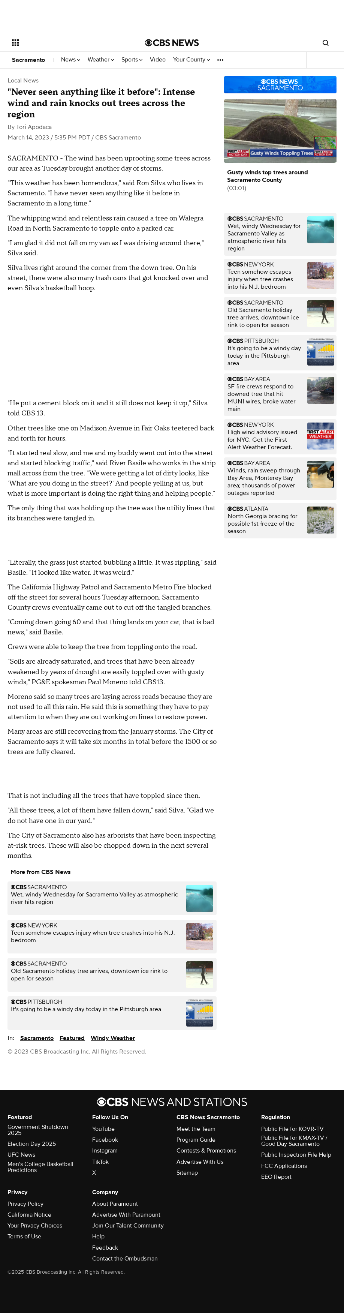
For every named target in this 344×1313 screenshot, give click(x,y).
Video (158, 59)
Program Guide (195, 1140)
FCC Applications (284, 1166)
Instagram (105, 1151)
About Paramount (115, 1204)
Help (98, 1237)
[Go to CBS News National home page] (172, 42)
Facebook (105, 1140)
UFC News (21, 1155)
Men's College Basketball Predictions (40, 1167)
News (70, 59)
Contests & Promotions (206, 1151)
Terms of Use (24, 1237)
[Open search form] (325, 43)
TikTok (100, 1162)
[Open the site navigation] (65, 42)
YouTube (103, 1129)
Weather (101, 59)
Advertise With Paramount (126, 1215)
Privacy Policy (25, 1204)
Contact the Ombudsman (125, 1259)
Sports (131, 59)
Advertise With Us (199, 1162)
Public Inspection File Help (296, 1155)
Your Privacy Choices (34, 1226)
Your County (191, 59)
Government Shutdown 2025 (37, 1130)
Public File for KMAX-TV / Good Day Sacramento (294, 1141)
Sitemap (187, 1173)
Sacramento (28, 60)
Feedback (105, 1248)
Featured (72, 1038)
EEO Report (276, 1177)
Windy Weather (113, 1038)
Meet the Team (195, 1129)
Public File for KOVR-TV (292, 1129)
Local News (23, 81)
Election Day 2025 (31, 1144)
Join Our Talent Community (128, 1226)
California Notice (29, 1215)
